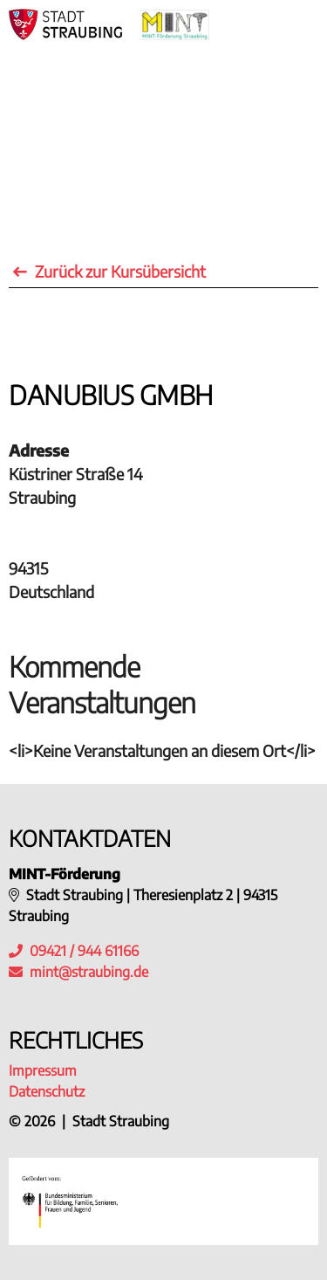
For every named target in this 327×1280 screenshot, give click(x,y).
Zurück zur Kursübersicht (109, 271)
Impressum (43, 1070)
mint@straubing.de (89, 972)
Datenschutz (47, 1091)
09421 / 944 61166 (74, 951)
